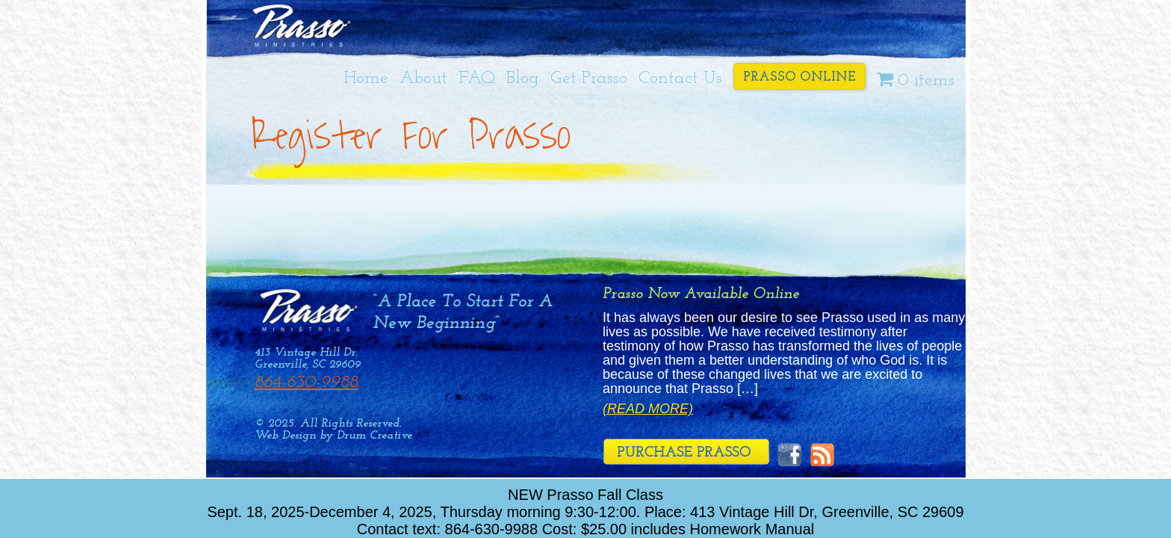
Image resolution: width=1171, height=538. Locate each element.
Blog (522, 78)
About (423, 78)
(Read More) (648, 409)
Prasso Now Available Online (701, 294)
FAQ (477, 78)
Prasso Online (799, 77)
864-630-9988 (306, 383)
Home (366, 78)
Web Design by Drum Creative (333, 436)
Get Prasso (588, 78)
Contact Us (680, 78)
